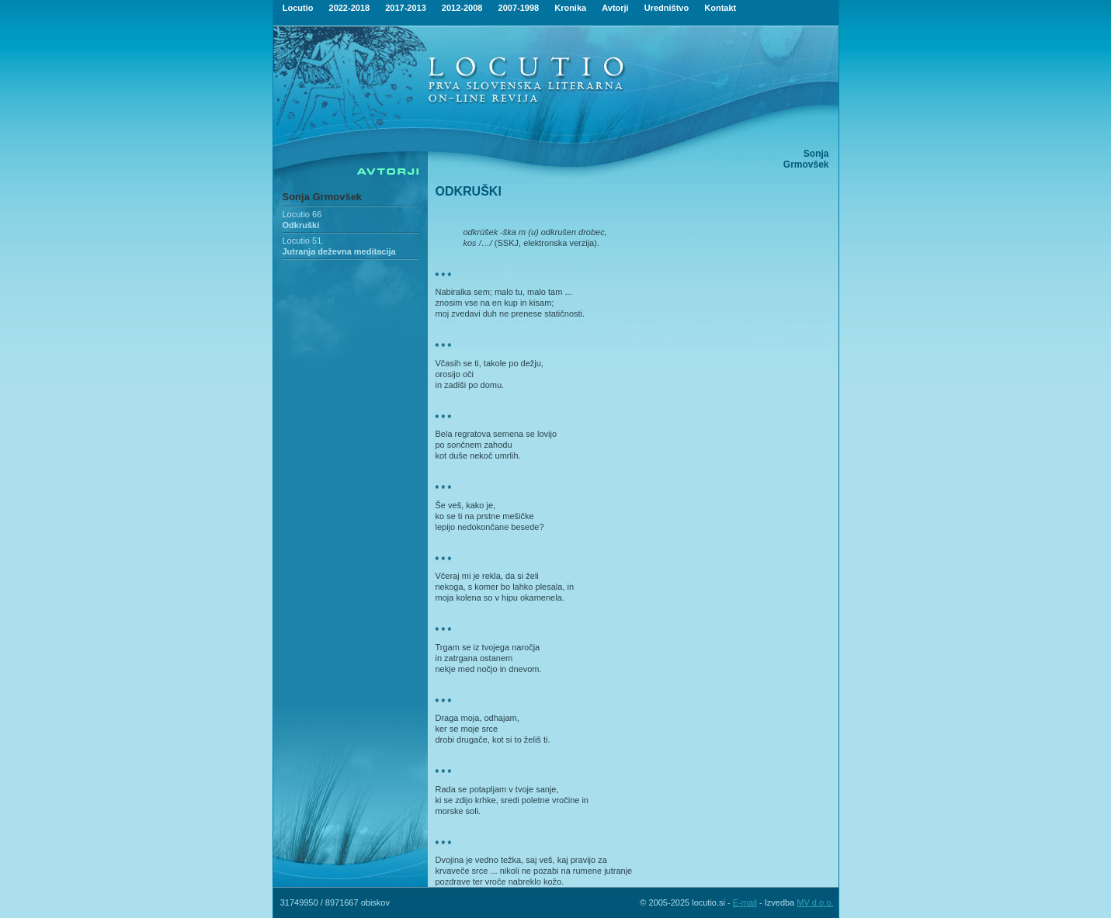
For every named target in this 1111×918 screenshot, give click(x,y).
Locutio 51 (302, 240)
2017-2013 (405, 7)
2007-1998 (519, 7)
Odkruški (301, 225)
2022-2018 (349, 7)
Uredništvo (666, 7)
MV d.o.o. (815, 902)
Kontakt (720, 7)
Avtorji (615, 7)
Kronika (570, 7)
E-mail (745, 902)
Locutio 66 (302, 214)
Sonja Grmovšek (323, 197)
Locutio (298, 7)
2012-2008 (462, 7)
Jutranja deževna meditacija (339, 251)
